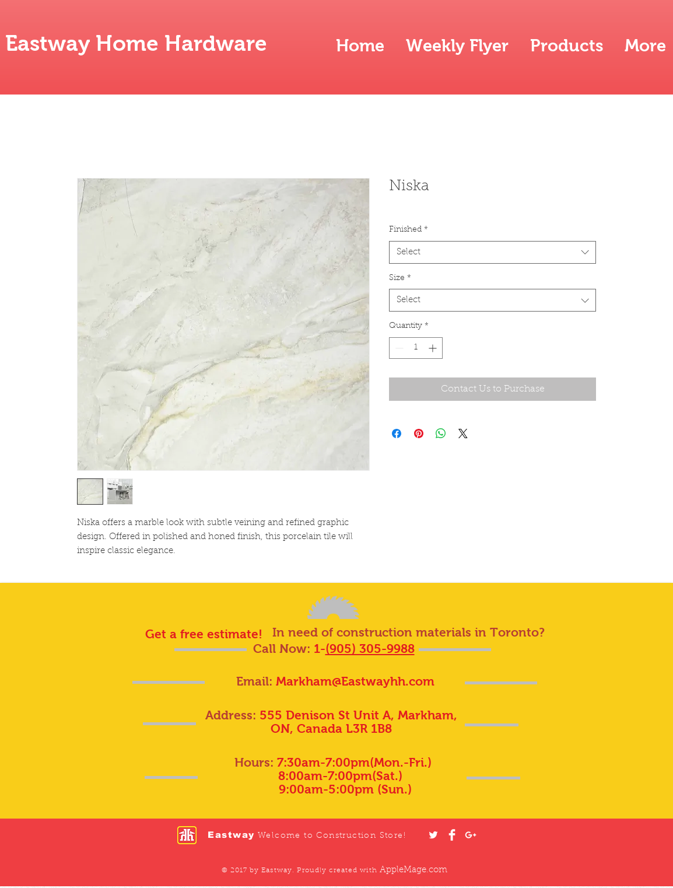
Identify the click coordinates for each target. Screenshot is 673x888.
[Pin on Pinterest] (419, 433)
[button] (566, 46)
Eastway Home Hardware (136, 43)
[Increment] (433, 348)
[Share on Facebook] (397, 433)
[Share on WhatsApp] (441, 433)
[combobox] (492, 252)
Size (400, 278)
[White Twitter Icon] (433, 835)
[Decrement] (398, 348)
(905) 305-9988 (370, 648)
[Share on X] (463, 433)
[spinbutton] (415, 348)
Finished (408, 230)
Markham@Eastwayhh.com (355, 681)
